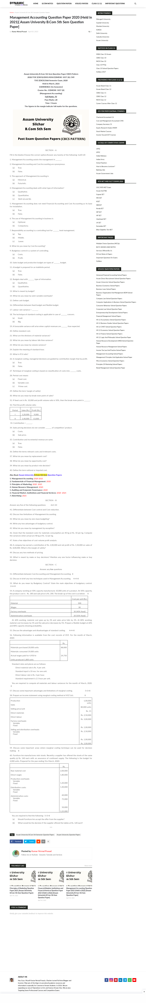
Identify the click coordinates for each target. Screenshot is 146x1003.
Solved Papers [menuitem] (81, 4)
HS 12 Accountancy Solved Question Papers (111, 320)
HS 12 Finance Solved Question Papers (109, 334)
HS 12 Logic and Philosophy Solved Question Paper (113, 337)
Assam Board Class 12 (103, 89)
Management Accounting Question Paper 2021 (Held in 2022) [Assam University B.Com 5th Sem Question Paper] (79, 891)
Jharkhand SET (101, 219)
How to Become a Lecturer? (105, 166)
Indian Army (100, 159)
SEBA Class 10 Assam (103, 54)
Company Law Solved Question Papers (109, 298)
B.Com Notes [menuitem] (47, 4)
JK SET (98, 223)
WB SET (99, 205)
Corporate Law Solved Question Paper (109, 309)
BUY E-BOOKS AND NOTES (106, 247)
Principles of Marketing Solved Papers (109, 364)
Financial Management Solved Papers (108, 316)
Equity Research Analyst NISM (106, 128)
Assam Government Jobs (104, 173)
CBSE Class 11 (101, 93)
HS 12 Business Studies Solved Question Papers (112, 323)
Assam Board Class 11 (103, 86)
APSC (98, 152)
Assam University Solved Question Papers (110, 282)
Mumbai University (102, 26)
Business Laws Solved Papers (106, 289)
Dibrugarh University (103, 19)
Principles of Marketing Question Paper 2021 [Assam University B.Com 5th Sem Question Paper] (22, 890)
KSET (98, 201)
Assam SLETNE (101, 191)
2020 (36, 478)
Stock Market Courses (103, 131)
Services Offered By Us (104, 251)
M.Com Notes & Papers (104, 254)
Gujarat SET (100, 194)
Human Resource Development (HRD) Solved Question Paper (114, 342)
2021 (41, 478)
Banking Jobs (100, 170)
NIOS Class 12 (101, 100)
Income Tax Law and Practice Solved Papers (111, 350)
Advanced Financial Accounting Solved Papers (111, 275)
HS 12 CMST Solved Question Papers (109, 327)
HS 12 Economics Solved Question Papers (110, 330)
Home (12, 12)
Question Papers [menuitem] (64, 4)
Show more (88, 866)
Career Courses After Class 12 (106, 103)
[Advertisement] (51, 52)
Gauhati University (102, 23)
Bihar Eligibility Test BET (104, 230)
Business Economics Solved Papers (108, 286)
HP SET (98, 215)
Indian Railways (101, 156)
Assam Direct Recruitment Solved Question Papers (113, 278)
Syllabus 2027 (101, 72)
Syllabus (99, 261)
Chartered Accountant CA (105, 117)
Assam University (102, 40)
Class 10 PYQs (101, 65)
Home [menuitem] (35, 4)
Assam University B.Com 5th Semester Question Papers (32, 12)
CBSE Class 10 (101, 58)
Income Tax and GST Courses (106, 135)
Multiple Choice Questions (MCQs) (108, 243)
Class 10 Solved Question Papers (107, 68)
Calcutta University (102, 37)
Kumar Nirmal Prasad (41, 851)
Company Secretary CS (104, 124)
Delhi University (101, 33)
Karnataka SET (101, 226)
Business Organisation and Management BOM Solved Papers (114, 294)
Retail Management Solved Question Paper (110, 368)
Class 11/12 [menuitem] (97, 4)
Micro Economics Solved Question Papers (110, 361)
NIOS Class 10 (101, 61)
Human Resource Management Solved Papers (111, 347)
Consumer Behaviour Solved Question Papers (111, 305)
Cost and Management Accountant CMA (110, 121)
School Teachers (101, 163)
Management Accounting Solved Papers (109, 354)
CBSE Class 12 (101, 96)
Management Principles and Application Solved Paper (114, 357)
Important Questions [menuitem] (115, 4)
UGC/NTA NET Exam (103, 187)
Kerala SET (100, 208)
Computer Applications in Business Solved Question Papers (116, 302)
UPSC (98, 149)
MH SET (99, 198)
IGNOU (98, 30)
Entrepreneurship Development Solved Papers (112, 313)
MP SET (99, 212)
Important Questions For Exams (107, 258)
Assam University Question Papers (68, 835)
